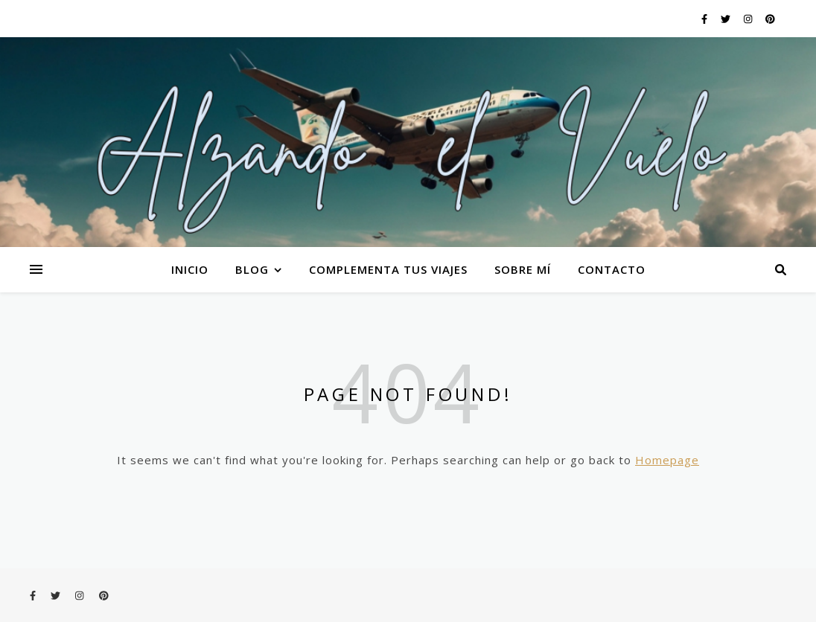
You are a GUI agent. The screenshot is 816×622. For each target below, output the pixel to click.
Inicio (189, 269)
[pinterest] (770, 18)
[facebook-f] (705, 18)
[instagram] (749, 18)
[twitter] (727, 18)
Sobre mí (522, 269)
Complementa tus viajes (388, 269)
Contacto (612, 269)
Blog (252, 269)
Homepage (667, 459)
